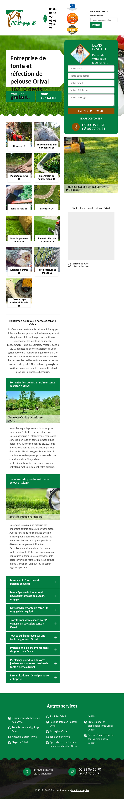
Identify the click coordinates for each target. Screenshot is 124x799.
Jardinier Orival (58, 716)
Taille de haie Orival (60, 736)
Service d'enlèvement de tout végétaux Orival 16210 (101, 739)
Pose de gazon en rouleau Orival (63, 723)
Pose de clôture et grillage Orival (25, 729)
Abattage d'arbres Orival (24, 736)
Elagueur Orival (20, 742)
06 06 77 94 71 (53, 24)
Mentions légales (80, 790)
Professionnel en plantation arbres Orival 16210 (100, 725)
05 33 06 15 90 (53, 13)
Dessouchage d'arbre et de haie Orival (26, 719)
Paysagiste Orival (58, 731)
